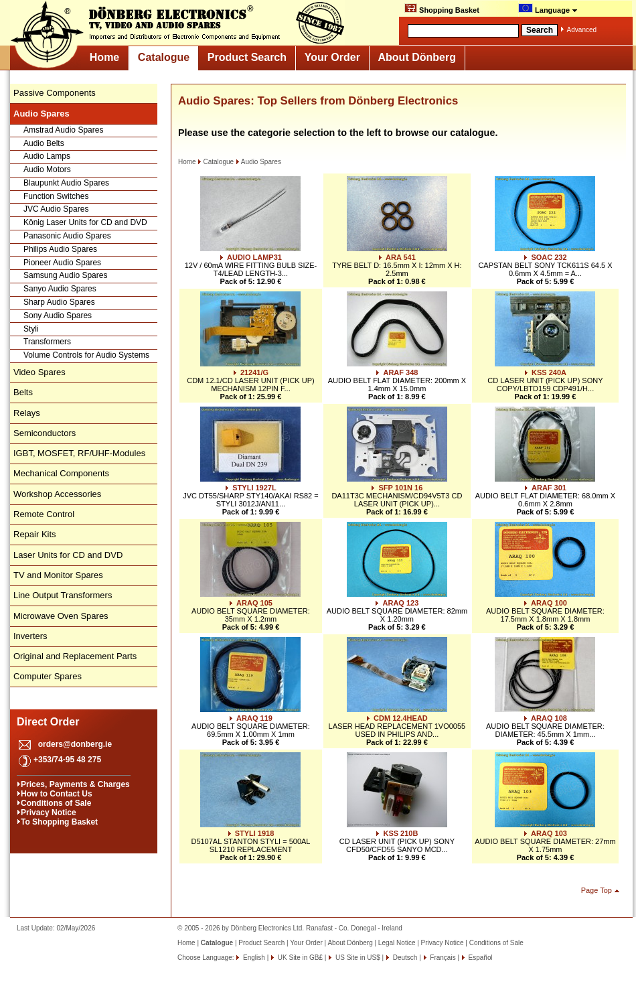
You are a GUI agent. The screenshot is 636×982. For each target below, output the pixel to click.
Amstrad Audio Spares (63, 130)
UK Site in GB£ (300, 957)
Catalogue (163, 57)
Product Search (247, 57)
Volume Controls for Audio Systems (86, 355)
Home (104, 57)
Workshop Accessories (57, 494)
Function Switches (55, 196)
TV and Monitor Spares (58, 575)
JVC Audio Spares (55, 209)
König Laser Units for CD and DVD (85, 222)
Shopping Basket (441, 8)
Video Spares (39, 372)
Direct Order (48, 721)
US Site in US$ (357, 957)
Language (548, 8)
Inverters (30, 636)
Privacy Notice (48, 812)
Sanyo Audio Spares (59, 288)
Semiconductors (44, 433)
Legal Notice (397, 942)
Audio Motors (47, 169)
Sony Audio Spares (57, 315)
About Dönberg (417, 57)
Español (480, 957)
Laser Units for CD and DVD (68, 555)
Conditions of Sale (56, 803)
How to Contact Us (56, 793)
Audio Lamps (46, 156)
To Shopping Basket (59, 822)
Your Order (332, 57)
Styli (31, 329)
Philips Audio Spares (60, 249)
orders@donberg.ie (75, 744)
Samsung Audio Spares (65, 275)
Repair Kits (34, 534)
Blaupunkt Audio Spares (66, 183)
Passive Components (54, 93)
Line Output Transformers (62, 595)
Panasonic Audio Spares (67, 235)
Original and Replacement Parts (75, 656)
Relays (26, 413)
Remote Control (43, 514)
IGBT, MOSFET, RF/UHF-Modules (79, 453)
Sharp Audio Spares (59, 302)
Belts (23, 392)
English (253, 957)
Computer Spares (47, 676)
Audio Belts (43, 143)
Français (442, 957)
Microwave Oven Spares (60, 616)
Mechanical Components (61, 473)
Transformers (47, 341)
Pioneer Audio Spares (62, 262)
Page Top (596, 890)
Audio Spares (258, 161)
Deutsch (404, 957)
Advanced (582, 29)
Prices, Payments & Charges (75, 784)
